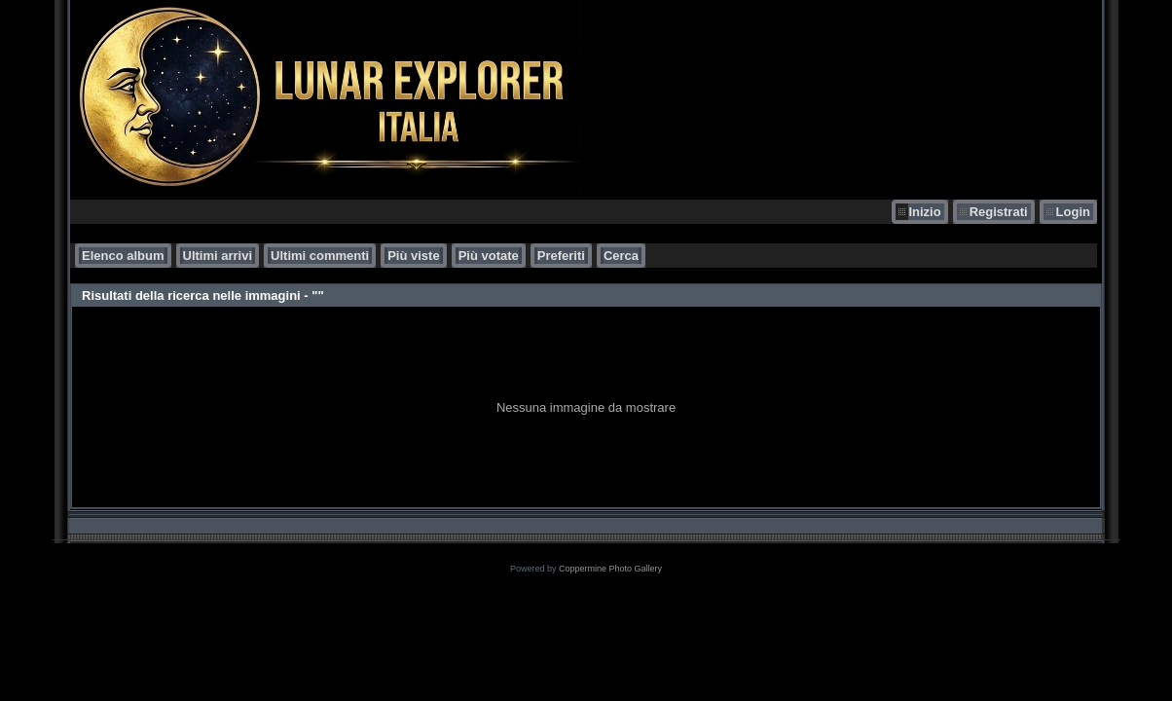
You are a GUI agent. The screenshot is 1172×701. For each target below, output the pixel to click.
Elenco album (123, 255)
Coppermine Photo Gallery (610, 568)
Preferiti (561, 255)
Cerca (621, 255)
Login (1073, 211)
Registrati (999, 211)
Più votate (488, 255)
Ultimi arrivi (218, 255)
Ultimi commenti (320, 255)
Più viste (413, 255)
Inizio (924, 211)
